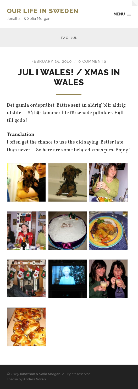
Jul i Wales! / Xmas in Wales (69, 77)
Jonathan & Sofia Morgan (39, 374)
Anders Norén (34, 379)
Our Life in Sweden (43, 11)
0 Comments (92, 61)
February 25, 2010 (51, 61)
